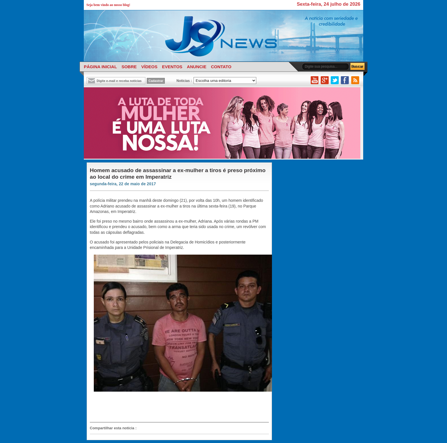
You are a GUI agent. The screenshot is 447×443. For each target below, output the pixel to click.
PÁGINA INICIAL (100, 66)
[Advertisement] (176, 407)
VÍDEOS (149, 66)
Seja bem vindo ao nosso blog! (108, 5)
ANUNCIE (196, 66)
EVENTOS (172, 66)
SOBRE (129, 66)
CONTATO (221, 66)
